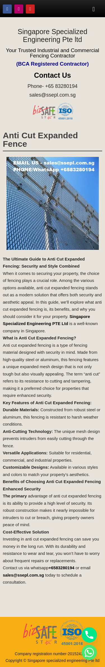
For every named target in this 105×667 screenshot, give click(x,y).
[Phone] (89, 634)
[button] (93, 9)
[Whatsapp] (89, 652)
